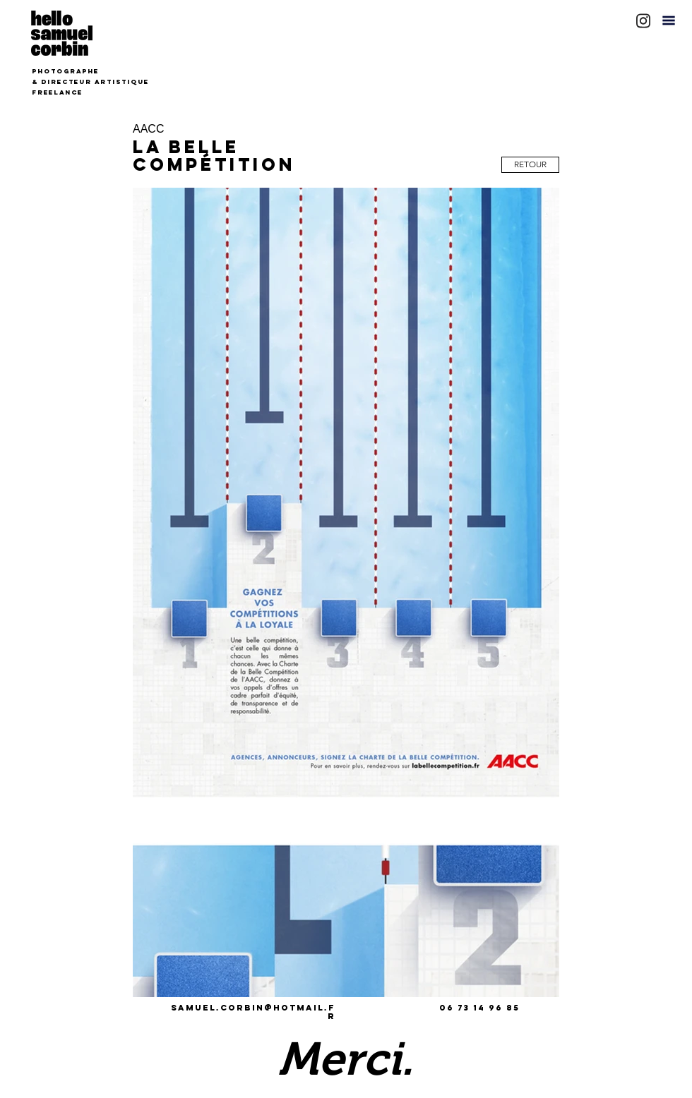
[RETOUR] (530, 165)
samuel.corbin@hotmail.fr (253, 1012)
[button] (669, 20)
